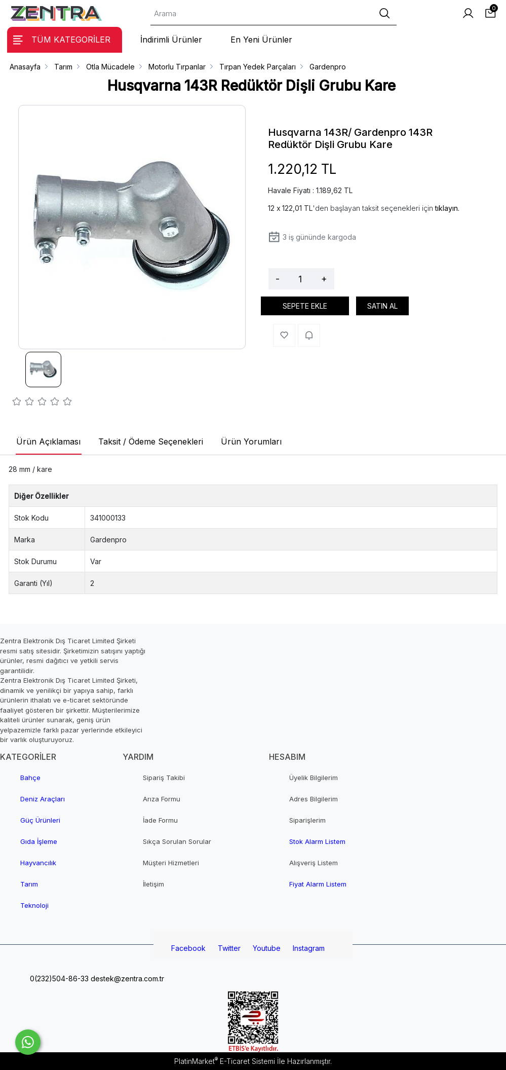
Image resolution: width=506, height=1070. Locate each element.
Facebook (188, 948)
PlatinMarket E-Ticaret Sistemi (224, 1061)
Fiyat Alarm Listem (317, 884)
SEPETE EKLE (305, 306)
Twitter (229, 948)
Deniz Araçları (42, 799)
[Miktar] (300, 278)
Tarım (29, 884)
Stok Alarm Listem (317, 841)
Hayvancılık (38, 863)
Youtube (267, 948)
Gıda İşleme (38, 841)
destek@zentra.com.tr (126, 978)
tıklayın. (447, 208)
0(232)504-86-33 (58, 978)
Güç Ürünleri (40, 820)
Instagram (309, 948)
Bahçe (30, 777)
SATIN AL (382, 306)
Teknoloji (34, 905)
